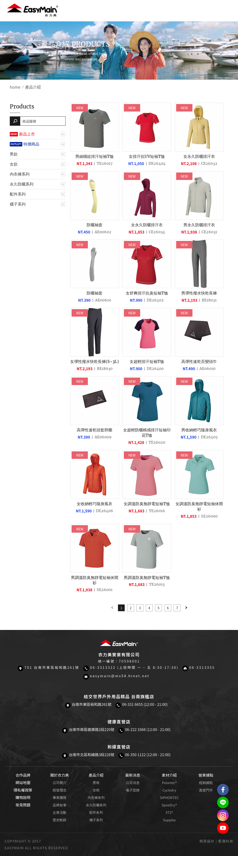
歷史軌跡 (59, 819)
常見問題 (23, 805)
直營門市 (206, 790)
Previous (112, 607)
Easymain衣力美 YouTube (223, 828)
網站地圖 (23, 782)
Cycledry (169, 790)
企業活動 (59, 812)
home (15, 87)
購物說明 (23, 797)
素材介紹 (169, 775)
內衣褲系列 (20, 174)
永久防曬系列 (21, 184)
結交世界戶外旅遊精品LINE (223, 802)
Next (186, 607)
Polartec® (169, 782)
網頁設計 (207, 841)
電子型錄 (133, 790)
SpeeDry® (169, 804)
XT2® (169, 812)
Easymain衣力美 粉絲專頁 (223, 789)
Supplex (169, 819)
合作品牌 (23, 775)
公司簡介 (59, 782)
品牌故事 (59, 804)
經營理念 (59, 790)
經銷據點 (206, 782)
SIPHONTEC (169, 797)
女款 (14, 164)
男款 (14, 154)
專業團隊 (59, 797)
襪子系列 (18, 204)
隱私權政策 (23, 790)
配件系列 (18, 194)
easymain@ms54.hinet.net (119, 675)
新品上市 (27, 134)
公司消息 (133, 782)
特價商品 (31, 144)
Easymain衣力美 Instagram (223, 815)
